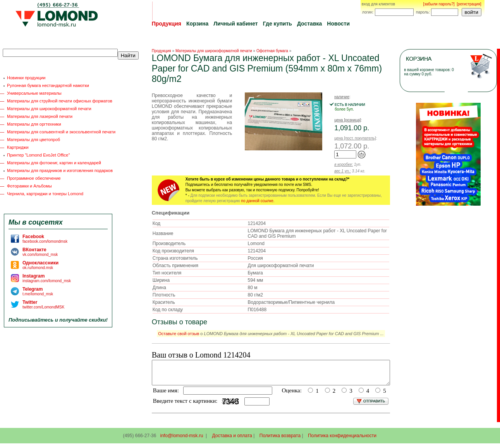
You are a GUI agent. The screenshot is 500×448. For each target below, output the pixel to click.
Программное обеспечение (34, 178)
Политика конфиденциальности (342, 440)
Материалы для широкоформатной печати (49, 108)
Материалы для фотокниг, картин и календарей (54, 162)
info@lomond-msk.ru (181, 440)
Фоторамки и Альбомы (29, 186)
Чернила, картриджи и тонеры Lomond (45, 193)
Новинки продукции (26, 77)
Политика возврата (280, 440)
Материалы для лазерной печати (39, 116)
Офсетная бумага (272, 51)
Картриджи (18, 147)
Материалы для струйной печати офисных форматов (59, 101)
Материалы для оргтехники (34, 124)
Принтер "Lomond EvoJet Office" (38, 155)
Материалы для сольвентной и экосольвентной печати (61, 131)
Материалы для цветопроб (33, 139)
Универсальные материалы (34, 93)
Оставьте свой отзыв (178, 333)
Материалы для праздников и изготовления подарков (60, 170)
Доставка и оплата (232, 440)
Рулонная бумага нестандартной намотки (48, 85)
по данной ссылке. (258, 201)
